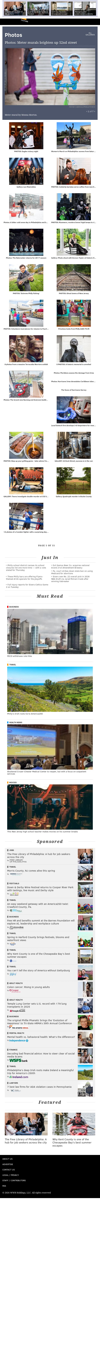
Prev (18, 78)
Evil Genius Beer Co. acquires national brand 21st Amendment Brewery (70, 567)
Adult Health (16, 983)
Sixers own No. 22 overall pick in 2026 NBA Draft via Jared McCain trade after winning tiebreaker (70, 579)
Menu (95, 21)
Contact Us (8, 1170)
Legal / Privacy (10, 1175)
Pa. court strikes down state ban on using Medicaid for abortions (72, 572)
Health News (15, 723)
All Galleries (90, 34)
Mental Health (16, 1033)
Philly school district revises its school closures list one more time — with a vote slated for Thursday (26, 568)
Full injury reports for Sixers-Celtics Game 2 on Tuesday (27, 586)
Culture (24, 21)
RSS (4, 1186)
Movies (13, 783)
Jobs (11, 850)
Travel (12, 665)
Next (66, 78)
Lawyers (13, 1083)
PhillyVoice (7, 21)
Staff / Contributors (14, 1181)
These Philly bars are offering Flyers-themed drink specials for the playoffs (24, 578)
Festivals (14, 884)
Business (14, 607)
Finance (13, 1050)
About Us (7, 1159)
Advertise (7, 1164)
